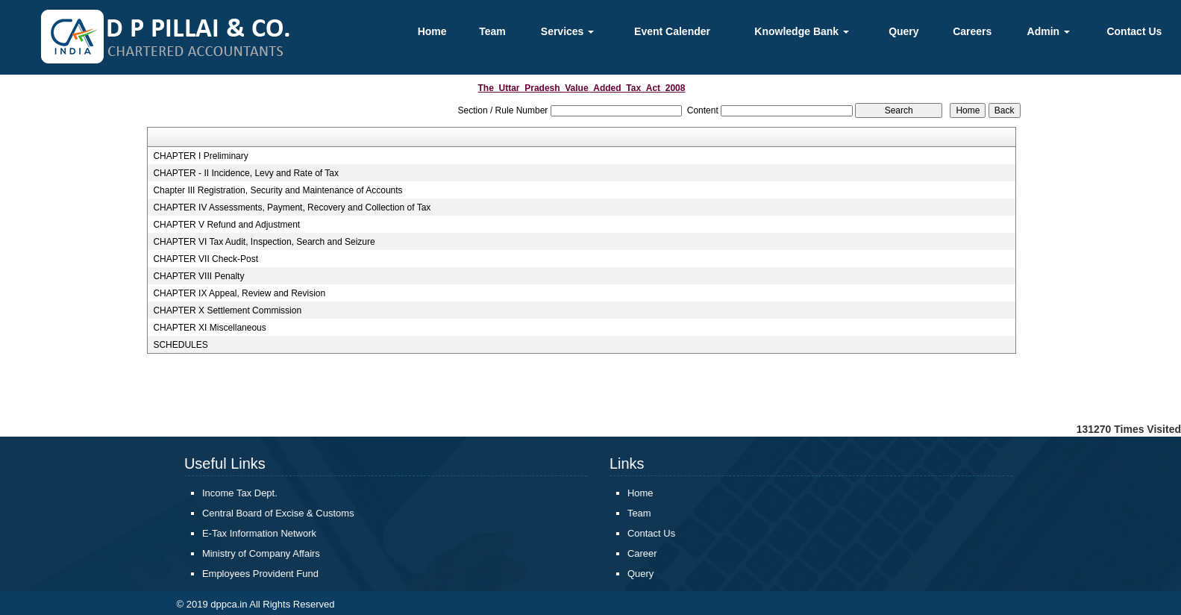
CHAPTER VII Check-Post (205, 259)
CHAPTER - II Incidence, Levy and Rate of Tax (246, 173)
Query (903, 31)
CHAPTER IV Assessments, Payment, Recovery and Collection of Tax (291, 207)
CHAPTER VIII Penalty (198, 276)
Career (631, 553)
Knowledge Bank (801, 31)
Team (492, 31)
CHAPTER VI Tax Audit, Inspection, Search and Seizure (264, 242)
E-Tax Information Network (248, 533)
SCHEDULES (180, 345)
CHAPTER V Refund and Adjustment (226, 224)
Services (568, 31)
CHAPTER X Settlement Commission (227, 310)
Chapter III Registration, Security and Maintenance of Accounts (277, 190)
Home (432, 31)
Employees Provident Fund (249, 573)
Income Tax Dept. (228, 493)
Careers (972, 31)
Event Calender (672, 31)
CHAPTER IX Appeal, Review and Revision (239, 293)
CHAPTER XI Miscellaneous (209, 327)
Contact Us (1134, 31)
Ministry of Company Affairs (250, 553)
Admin (1048, 31)
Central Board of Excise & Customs (267, 513)
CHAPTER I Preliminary (200, 156)
